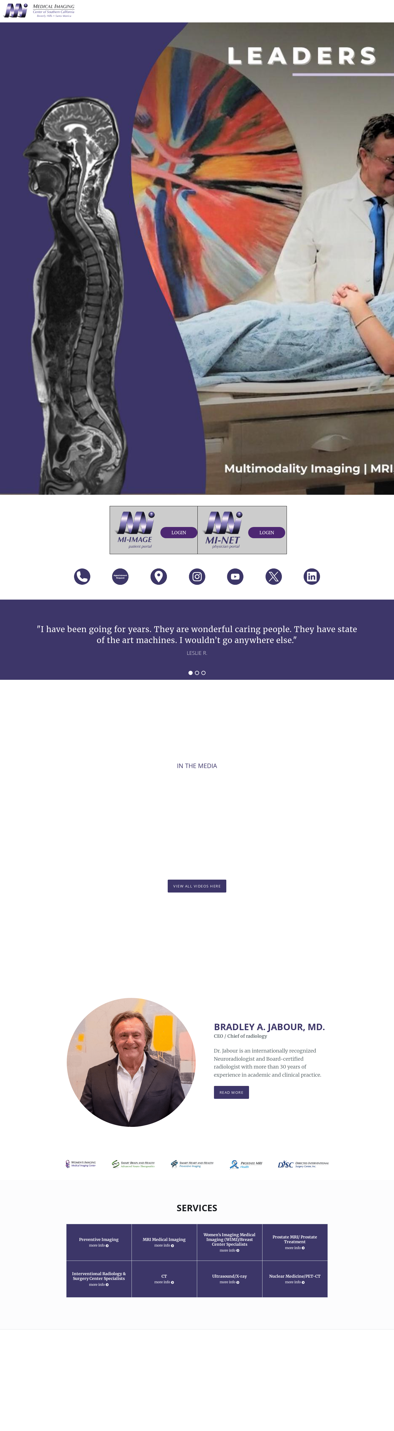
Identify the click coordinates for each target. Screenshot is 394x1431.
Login (179, 532)
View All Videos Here (197, 886)
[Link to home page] (37, 10)
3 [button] (203, 672)
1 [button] (190, 672)
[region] (197, 640)
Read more (232, 1092)
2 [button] (197, 672)
